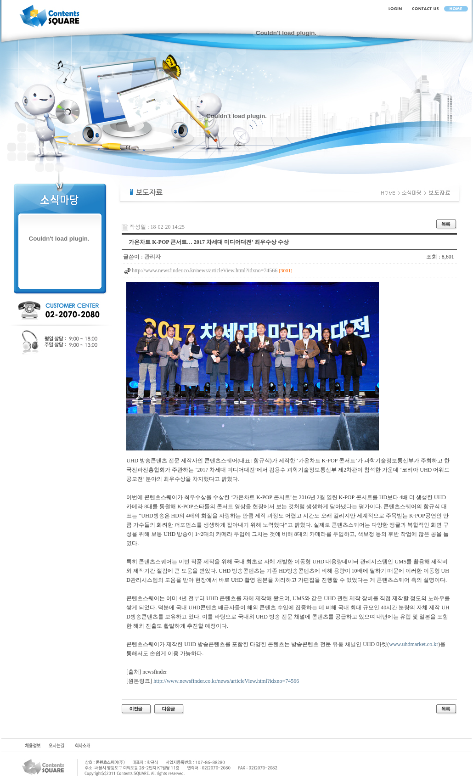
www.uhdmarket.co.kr (413, 644)
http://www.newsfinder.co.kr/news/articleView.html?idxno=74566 (226, 681)
